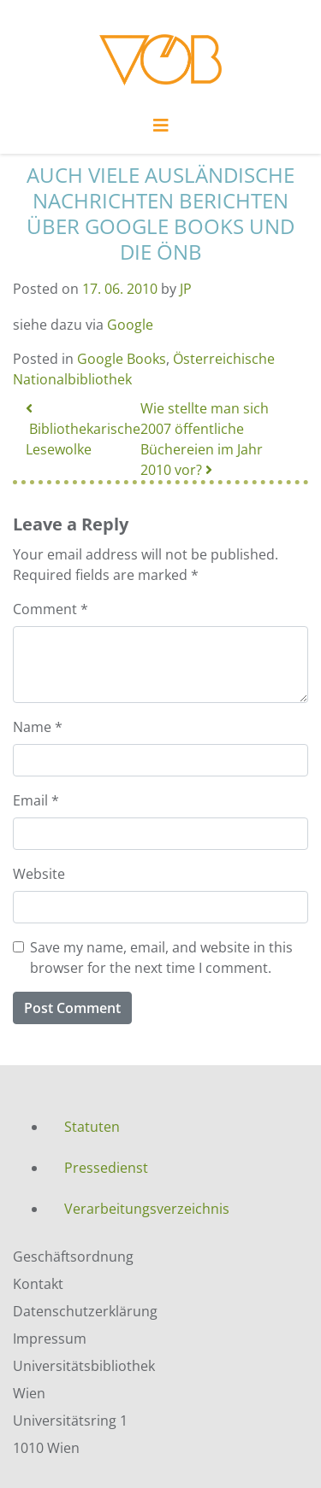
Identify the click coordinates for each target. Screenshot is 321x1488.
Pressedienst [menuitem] (106, 1167)
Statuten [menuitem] (92, 1126)
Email (36, 800)
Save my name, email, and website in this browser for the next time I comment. (161, 957)
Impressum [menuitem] (49, 1338)
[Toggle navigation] (161, 130)
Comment (50, 609)
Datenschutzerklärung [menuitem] (85, 1311)
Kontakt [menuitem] (38, 1283)
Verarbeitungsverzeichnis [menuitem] (146, 1208)
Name (37, 727)
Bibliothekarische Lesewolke (83, 430)
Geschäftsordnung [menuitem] (73, 1256)
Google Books (121, 358)
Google (130, 324)
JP (186, 288)
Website (39, 873)
